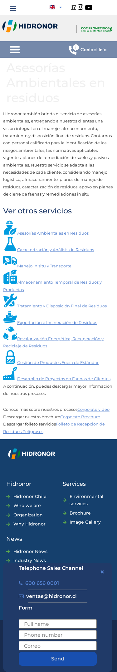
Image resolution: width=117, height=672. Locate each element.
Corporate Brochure (80, 416)
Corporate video (93, 409)
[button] (13, 8)
